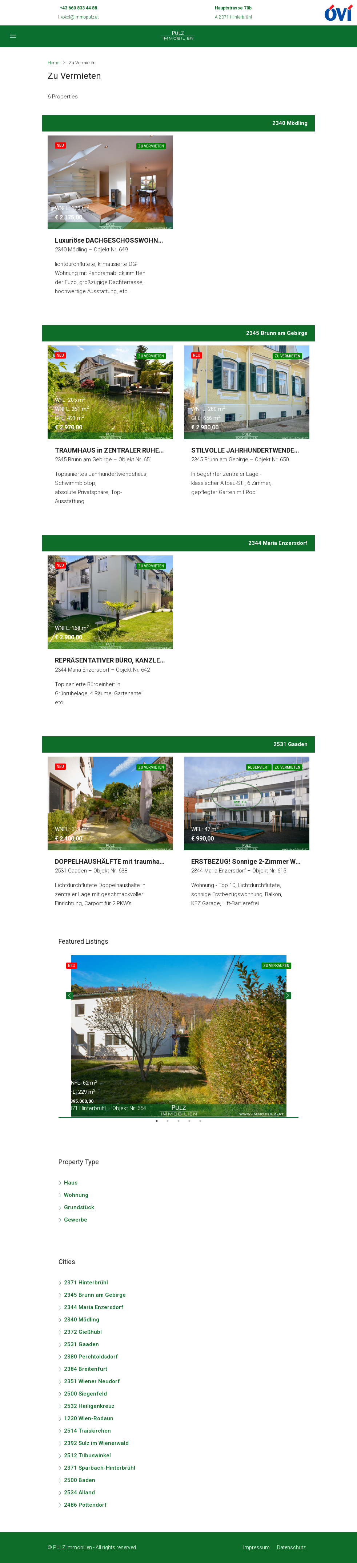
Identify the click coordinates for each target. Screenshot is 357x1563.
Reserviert (259, 767)
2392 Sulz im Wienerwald (96, 1443)
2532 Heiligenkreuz (89, 1406)
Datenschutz (291, 1547)
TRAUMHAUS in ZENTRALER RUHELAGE (115, 450)
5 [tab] (204, 1123)
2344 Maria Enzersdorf (94, 1307)
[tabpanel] (178, 1036)
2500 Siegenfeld (85, 1393)
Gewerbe (75, 1219)
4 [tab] (193, 1123)
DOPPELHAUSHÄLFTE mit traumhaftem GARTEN (128, 861)
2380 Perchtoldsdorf (91, 1356)
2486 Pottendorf (85, 1505)
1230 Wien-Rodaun (88, 1418)
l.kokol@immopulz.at (78, 17)
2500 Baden (79, 1480)
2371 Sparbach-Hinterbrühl (99, 1468)
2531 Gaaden (81, 1344)
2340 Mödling (81, 1319)
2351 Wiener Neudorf (92, 1381)
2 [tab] (171, 1123)
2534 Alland (79, 1492)
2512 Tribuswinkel (87, 1455)
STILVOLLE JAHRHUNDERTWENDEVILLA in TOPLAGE (270, 450)
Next (287, 995)
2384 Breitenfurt (85, 1369)
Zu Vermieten (151, 146)
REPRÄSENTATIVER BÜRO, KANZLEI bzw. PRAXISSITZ (135, 660)
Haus (70, 1182)
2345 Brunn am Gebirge (95, 1295)
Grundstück (79, 1207)
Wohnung (76, 1195)
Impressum (256, 1547)
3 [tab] (182, 1123)
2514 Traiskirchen (87, 1431)
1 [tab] (160, 1123)
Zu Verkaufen (276, 966)
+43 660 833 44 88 (78, 8)
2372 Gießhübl (83, 1332)
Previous (69, 995)
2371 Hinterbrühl (86, 1282)
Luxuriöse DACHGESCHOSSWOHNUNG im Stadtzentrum (140, 240)
